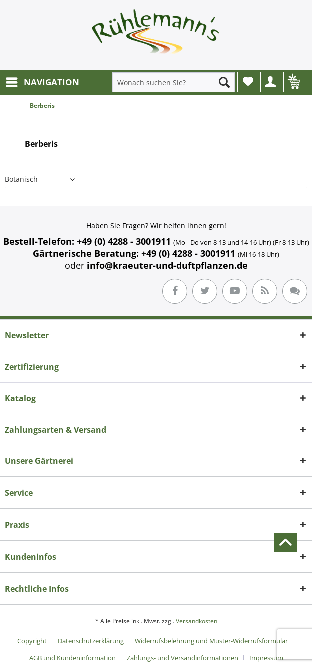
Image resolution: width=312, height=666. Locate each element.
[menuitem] (42, 82)
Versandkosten (196, 621)
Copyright (32, 640)
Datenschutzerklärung (91, 640)
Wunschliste (248, 81)
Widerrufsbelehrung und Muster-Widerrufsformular (211, 640)
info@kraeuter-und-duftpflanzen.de (167, 265)
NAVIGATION (42, 81)
